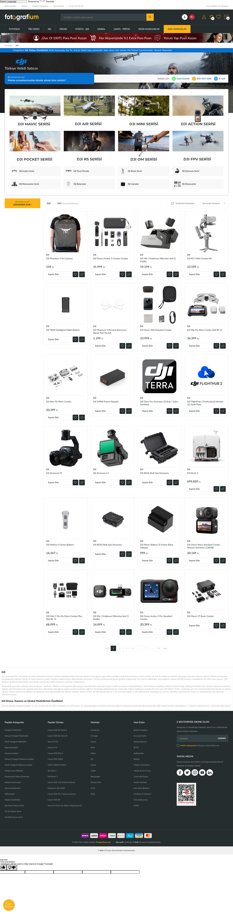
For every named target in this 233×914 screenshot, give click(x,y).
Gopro (93, 765)
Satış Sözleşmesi (140, 799)
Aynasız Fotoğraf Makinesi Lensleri (19, 759)
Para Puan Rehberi (141, 788)
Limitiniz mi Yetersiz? (142, 794)
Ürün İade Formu (141, 776)
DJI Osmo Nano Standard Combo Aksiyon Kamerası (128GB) (203, 546)
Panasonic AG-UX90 (56, 788)
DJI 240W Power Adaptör (106, 401)
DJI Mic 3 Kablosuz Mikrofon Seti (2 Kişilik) (158, 260)
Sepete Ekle (53, 274)
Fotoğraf (14, 29)
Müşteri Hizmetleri (40, 6)
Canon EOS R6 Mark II (57, 730)
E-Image (94, 736)
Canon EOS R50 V (55, 753)
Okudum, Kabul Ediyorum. (198, 745)
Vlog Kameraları (11, 747)
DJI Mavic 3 (53, 776)
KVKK (136, 805)
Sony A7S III (53, 741)
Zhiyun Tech (96, 782)
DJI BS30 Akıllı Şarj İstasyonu (107, 544)
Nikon (93, 753)
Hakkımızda (139, 753)
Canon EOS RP (54, 799)
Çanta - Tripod (122, 29)
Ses (49, 29)
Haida (93, 770)
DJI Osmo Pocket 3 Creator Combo (110, 258)
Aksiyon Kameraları (13, 782)
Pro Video (33, 29)
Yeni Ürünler (58, 6)
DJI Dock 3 (192, 473)
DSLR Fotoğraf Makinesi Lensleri (18, 765)
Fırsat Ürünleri (9, 905)
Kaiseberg (95, 730)
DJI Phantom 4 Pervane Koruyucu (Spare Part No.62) (110, 331)
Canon (93, 741)
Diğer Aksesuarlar (149, 29)
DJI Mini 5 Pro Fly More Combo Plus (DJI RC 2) (64, 617)
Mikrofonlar (10, 794)
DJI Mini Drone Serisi (14, 817)
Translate (46, 1)
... (139, 648)
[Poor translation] (12, 867)
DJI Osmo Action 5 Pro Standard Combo (156, 617)
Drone (63, 29)
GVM (93, 788)
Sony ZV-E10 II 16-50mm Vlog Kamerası (65, 805)
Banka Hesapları (140, 730)
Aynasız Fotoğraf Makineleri (16, 736)
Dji (92, 759)
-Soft (101, 850)
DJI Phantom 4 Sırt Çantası (59, 258)
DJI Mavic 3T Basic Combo (200, 616)
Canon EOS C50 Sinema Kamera (61, 782)
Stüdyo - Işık (82, 29)
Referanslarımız (140, 741)
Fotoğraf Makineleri (13, 730)
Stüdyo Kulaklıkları (12, 799)
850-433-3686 (204, 78)
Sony (93, 747)
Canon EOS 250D (55, 759)
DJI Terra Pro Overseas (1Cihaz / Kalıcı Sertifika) (159, 403)
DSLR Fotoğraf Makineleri (16, 741)
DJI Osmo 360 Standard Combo (156, 329)
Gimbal (101, 29)
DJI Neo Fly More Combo (58, 401)
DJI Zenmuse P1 (54, 473)
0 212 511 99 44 (76, 6)
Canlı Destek (183, 78)
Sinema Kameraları (13, 788)
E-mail (222, 78)
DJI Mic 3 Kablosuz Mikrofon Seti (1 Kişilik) (111, 617)
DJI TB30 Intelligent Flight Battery (63, 329)
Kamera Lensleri (11, 753)
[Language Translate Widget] (13, 1)
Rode (93, 794)
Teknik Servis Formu (142, 770)
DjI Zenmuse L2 (101, 473)
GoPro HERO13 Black (57, 765)
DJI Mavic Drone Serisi (14, 805)
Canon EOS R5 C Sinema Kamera (62, 794)
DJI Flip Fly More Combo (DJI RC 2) (204, 329)
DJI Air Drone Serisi (13, 811)
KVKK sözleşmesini (188, 745)
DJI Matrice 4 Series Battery (60, 544)
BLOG (136, 747)
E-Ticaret (107, 850)
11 (158, 648)
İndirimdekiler (10, 6)
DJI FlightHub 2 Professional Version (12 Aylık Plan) (205, 403)
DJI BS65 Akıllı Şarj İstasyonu (154, 473)
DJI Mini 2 (52, 770)
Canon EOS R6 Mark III (57, 736)
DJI (47, 254)
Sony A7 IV (52, 747)
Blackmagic (95, 776)
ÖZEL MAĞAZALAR (177, 29)
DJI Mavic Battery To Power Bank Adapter (156, 546)
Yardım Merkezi (140, 782)
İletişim (24, 6)
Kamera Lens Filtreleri (14, 770)
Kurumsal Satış (140, 736)
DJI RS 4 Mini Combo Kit (199, 258)
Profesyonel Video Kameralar (17, 776)
